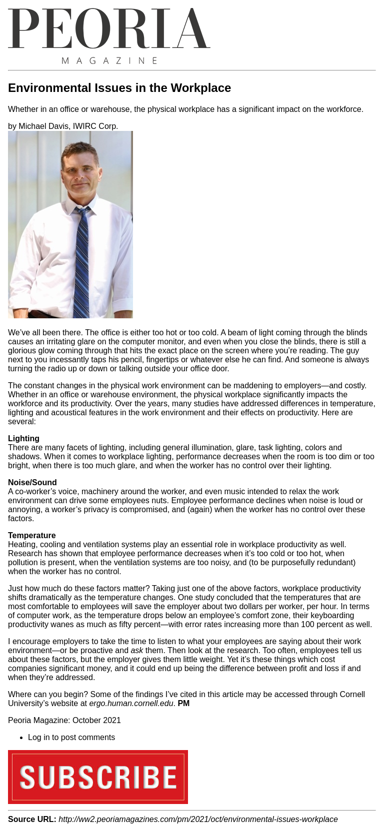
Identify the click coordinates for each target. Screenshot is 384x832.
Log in (39, 737)
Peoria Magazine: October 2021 (64, 720)
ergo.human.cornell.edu (131, 703)
